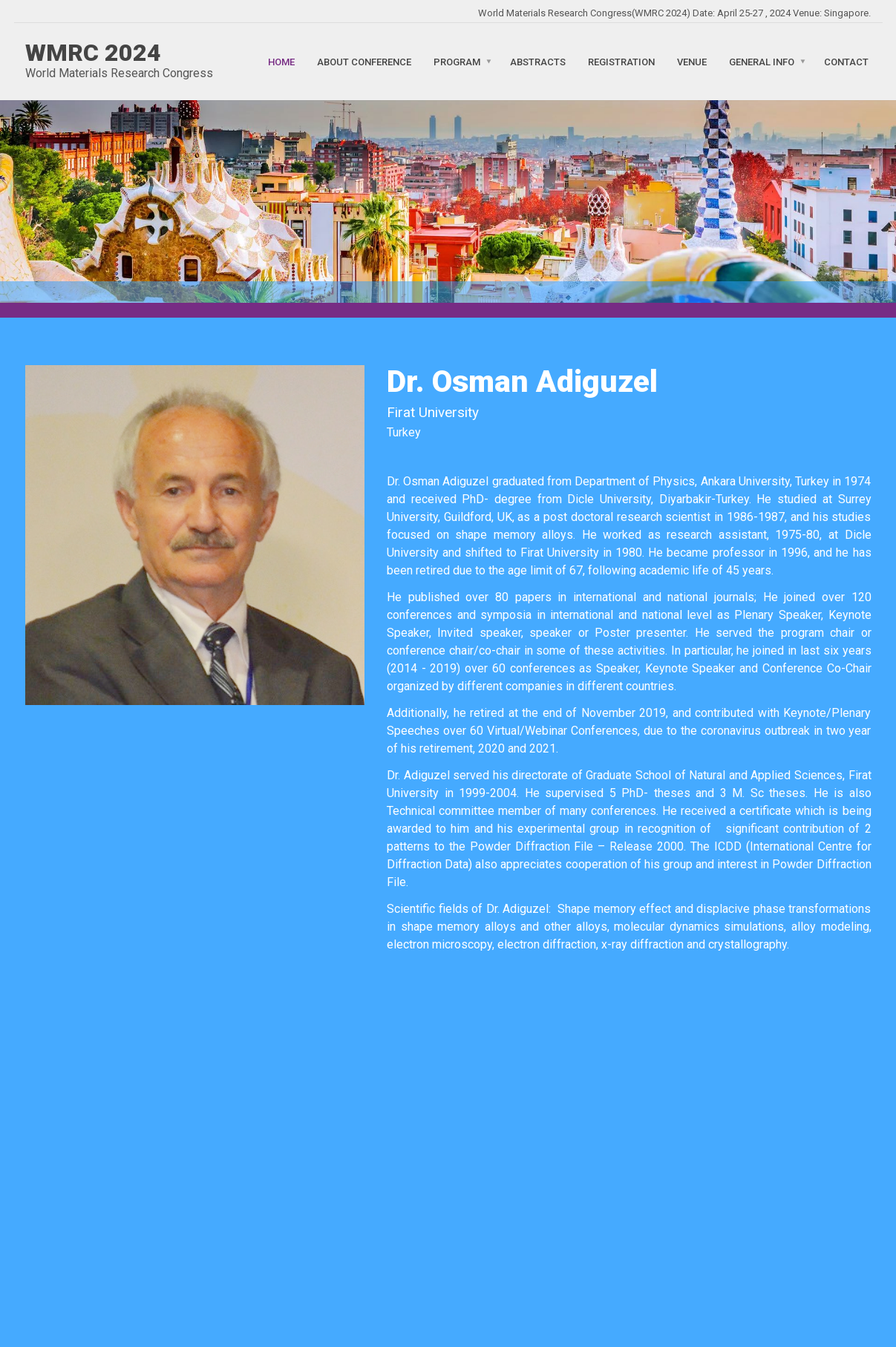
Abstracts (538, 61)
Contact (846, 61)
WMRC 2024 (93, 53)
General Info (761, 61)
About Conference (364, 61)
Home (281, 61)
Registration (621, 61)
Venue (692, 61)
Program (457, 61)
